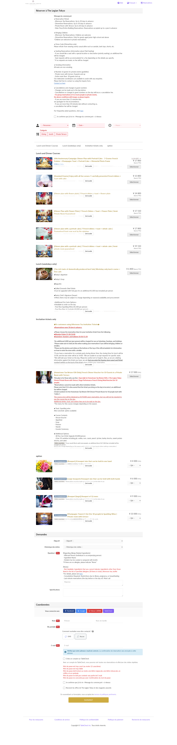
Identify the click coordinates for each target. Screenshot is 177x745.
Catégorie (43, 130)
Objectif (57, 541)
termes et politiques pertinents (105, 694)
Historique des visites (52, 547)
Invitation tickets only (94, 146)
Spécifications (55, 590)
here (81, 111)
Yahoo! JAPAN (94, 611)
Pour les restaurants (36, 720)
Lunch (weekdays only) (72, 146)
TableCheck (108, 611)
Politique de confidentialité (89, 720)
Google (81, 611)
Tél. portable (53, 627)
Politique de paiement (115, 720)
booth (50, 134)
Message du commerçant (63, 16)
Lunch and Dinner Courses (47, 146)
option (110, 146)
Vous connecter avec (52, 611)
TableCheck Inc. (85, 725)
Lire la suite (88, 166)
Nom (56, 621)
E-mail (55, 645)
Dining (43, 134)
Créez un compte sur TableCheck (76, 659)
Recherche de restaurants (141, 720)
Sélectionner (135, 167)
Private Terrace (60, 134)
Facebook (69, 611)
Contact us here (59, 83)
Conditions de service (62, 720)
